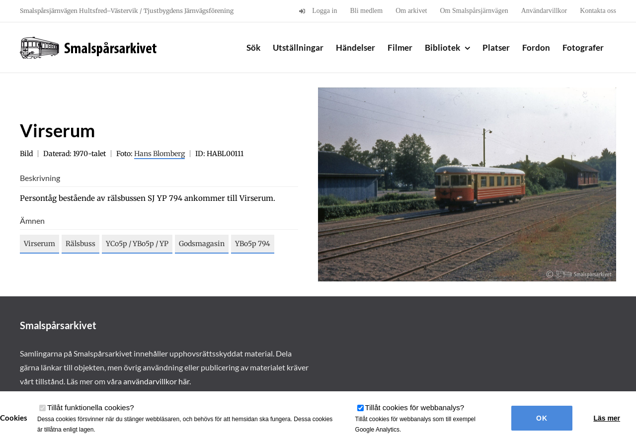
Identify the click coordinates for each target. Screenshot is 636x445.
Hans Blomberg (159, 153)
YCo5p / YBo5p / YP (137, 243)
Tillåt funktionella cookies (90, 407)
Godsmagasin (202, 243)
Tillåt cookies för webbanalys (415, 407)
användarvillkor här (156, 381)
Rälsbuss (80, 243)
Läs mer (606, 418)
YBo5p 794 (252, 243)
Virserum (39, 243)
